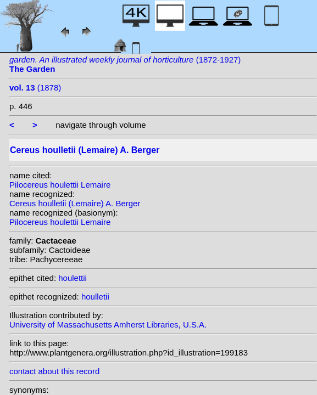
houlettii (72, 278)
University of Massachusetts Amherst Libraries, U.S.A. (108, 324)
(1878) (35, 87)
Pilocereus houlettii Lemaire (59, 184)
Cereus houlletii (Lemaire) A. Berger (74, 203)
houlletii (95, 296)
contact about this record (54, 371)
